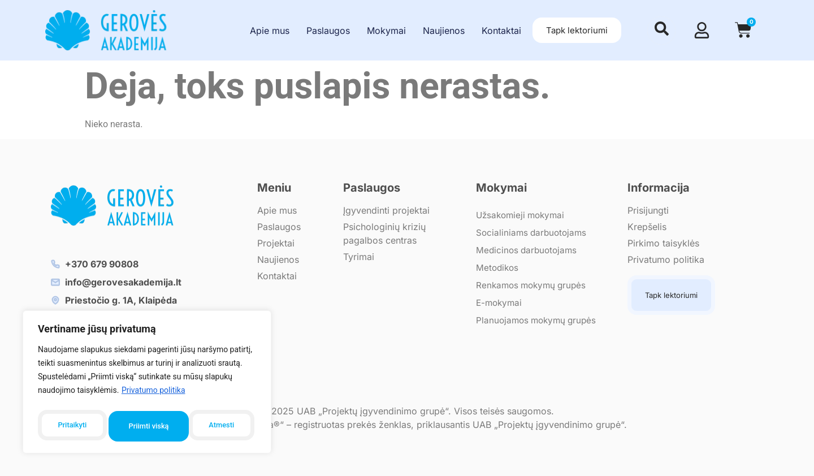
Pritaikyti (71, 426)
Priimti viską (216, 426)
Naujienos (444, 30)
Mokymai (386, 30)
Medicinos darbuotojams (528, 250)
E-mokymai (500, 302)
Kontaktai (501, 30)
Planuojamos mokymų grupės (539, 320)
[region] (147, 384)
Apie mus (269, 30)
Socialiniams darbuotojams (533, 232)
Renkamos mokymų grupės (534, 285)
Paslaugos (328, 30)
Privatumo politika (153, 395)
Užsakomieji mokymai (523, 214)
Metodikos (498, 267)
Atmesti (141, 426)
